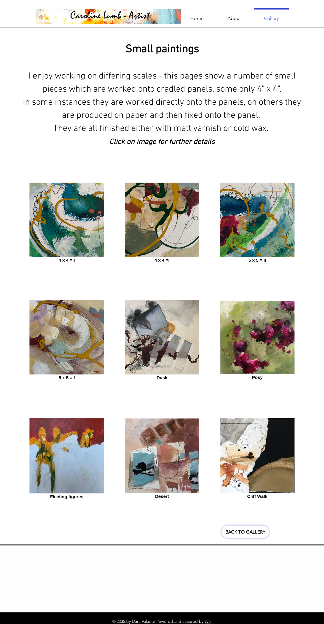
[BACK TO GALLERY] (245, 532)
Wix (208, 621)
